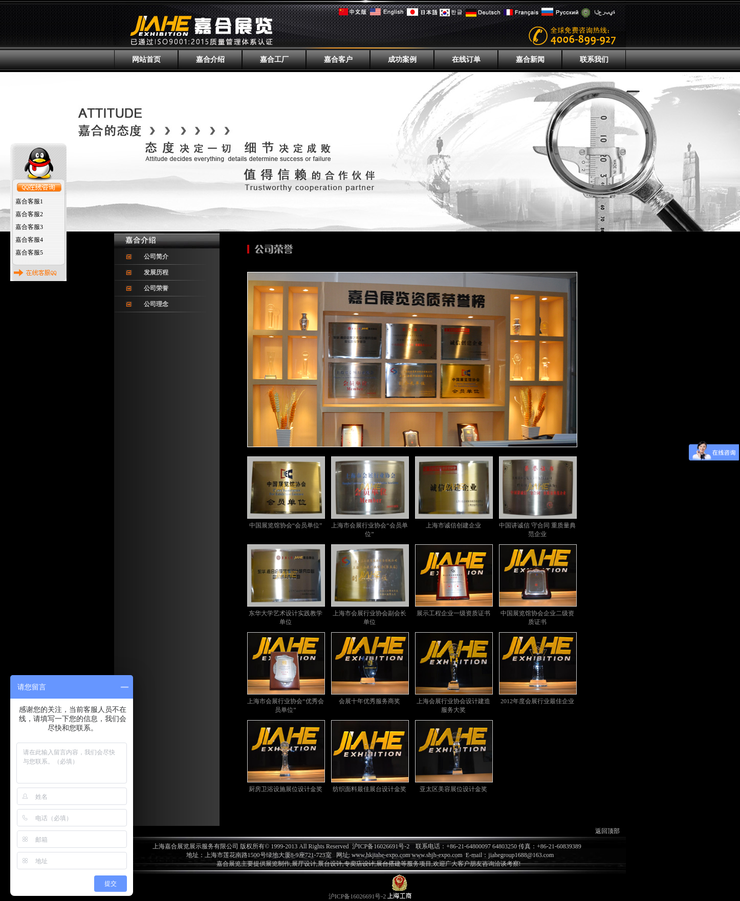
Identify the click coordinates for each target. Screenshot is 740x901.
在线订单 (466, 59)
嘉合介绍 (210, 59)
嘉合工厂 (274, 59)
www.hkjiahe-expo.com (381, 855)
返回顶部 (607, 831)
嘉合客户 (338, 59)
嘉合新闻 (530, 59)
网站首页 (146, 59)
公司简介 (156, 256)
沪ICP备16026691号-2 (381, 846)
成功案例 (402, 59)
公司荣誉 (156, 288)
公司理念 (156, 304)
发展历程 (156, 272)
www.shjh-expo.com (438, 855)
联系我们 (594, 59)
